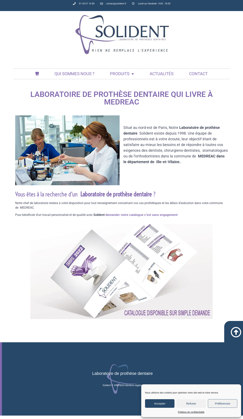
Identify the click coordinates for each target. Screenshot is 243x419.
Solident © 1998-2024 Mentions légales (122, 388)
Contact (198, 73)
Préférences (222, 403)
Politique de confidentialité (191, 412)
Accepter (159, 403)
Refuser (191, 403)
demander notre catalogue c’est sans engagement (141, 214)
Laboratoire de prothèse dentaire (122, 376)
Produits (122, 74)
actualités (162, 73)
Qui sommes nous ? (74, 73)
